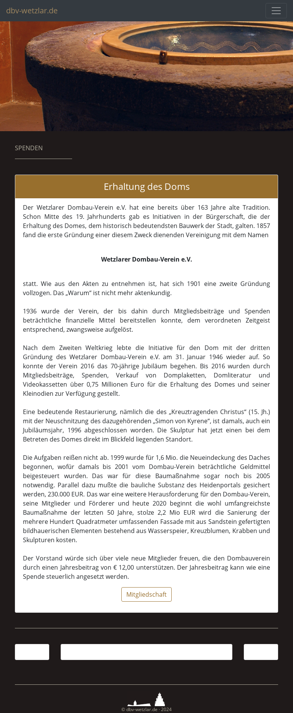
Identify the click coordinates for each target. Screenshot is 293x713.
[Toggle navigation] (276, 10)
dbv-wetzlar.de (32, 10)
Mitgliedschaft (146, 594)
